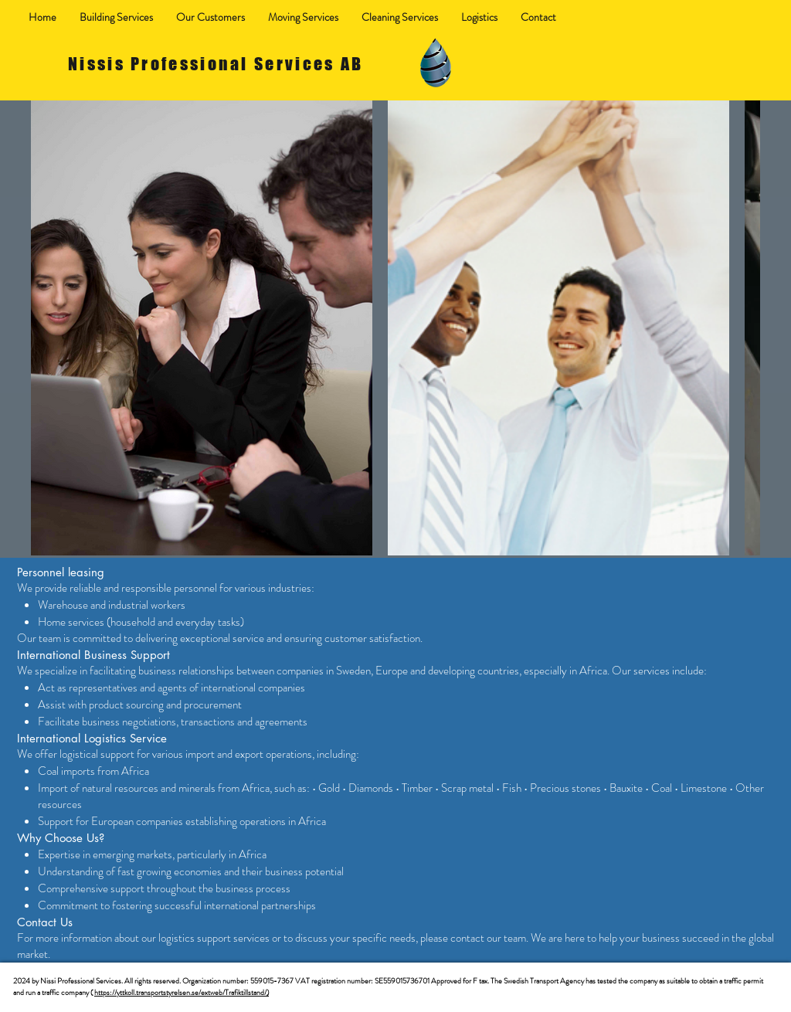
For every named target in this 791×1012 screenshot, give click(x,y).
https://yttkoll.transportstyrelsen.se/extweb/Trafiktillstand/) (181, 992)
